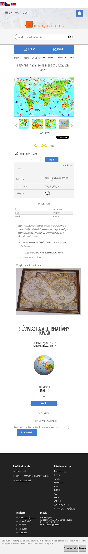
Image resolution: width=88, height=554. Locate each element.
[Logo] (44, 24)
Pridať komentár (26, 432)
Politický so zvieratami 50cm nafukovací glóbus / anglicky (44, 344)
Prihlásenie (7, 12)
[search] (69, 37)
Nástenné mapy (26, 57)
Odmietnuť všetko (71, 548)
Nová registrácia (22, 12)
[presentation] (16, 126)
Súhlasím (82, 548)
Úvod (16, 57)
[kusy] (35, 159)
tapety (37, 57)
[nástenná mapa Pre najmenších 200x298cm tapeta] (44, 77)
